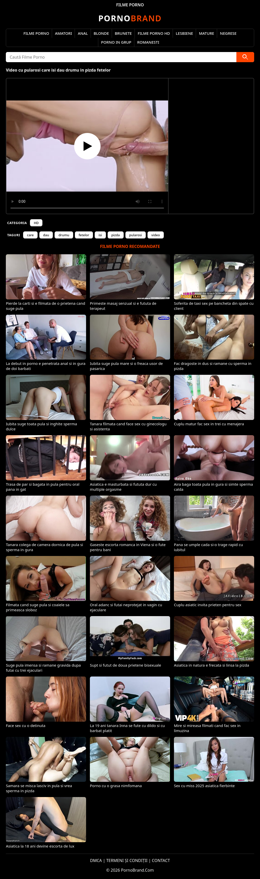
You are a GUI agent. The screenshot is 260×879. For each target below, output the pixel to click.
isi (100, 235)
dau (46, 235)
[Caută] (245, 57)
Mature (206, 33)
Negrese (228, 33)
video (155, 235)
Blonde (101, 33)
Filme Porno (36, 33)
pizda (115, 235)
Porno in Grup (116, 42)
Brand (129, 18)
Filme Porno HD (154, 33)
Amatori (63, 33)
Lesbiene (184, 33)
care (30, 235)
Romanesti (148, 42)
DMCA (96, 860)
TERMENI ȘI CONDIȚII (127, 860)
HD (36, 223)
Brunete (123, 33)
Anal (83, 33)
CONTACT (161, 860)
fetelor (84, 235)
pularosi (135, 235)
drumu (63, 235)
